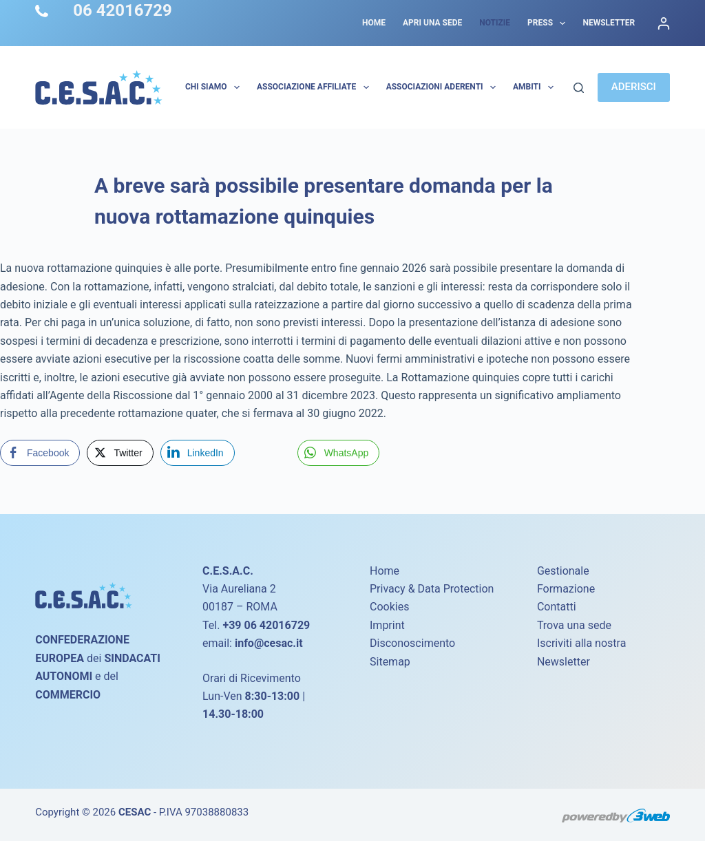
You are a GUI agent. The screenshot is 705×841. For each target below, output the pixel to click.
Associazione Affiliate (316, 87)
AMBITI (536, 87)
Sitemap (390, 661)
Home (374, 23)
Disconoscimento (412, 643)
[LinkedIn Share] (197, 453)
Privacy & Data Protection (432, 588)
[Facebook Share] (40, 453)
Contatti (556, 606)
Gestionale (563, 570)
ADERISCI (633, 87)
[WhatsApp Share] (338, 453)
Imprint (387, 625)
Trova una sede (574, 625)
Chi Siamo (215, 87)
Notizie (494, 23)
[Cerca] (579, 88)
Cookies (389, 606)
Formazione (566, 588)
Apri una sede (432, 23)
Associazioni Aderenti (443, 87)
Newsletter (608, 23)
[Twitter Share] (120, 453)
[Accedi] (663, 23)
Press (549, 23)
